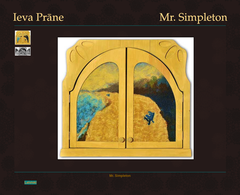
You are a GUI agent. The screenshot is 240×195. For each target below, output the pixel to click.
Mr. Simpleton (120, 176)
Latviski (30, 182)
